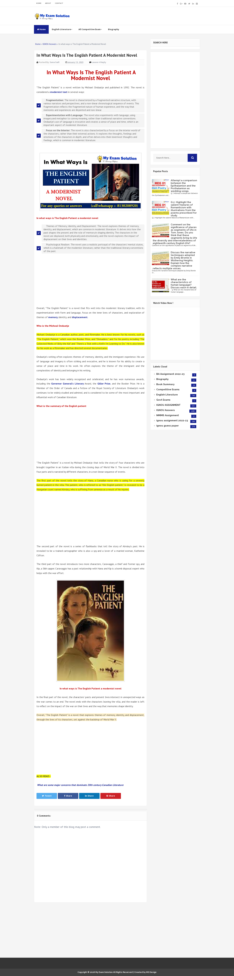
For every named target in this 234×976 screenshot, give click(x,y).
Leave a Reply (99, 62)
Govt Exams (163, 399)
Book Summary (165, 384)
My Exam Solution (104, 972)
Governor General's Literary (67, 383)
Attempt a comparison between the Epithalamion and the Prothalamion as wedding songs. (184, 185)
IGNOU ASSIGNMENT (168, 405)
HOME (38, 3)
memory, (53, 317)
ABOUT (48, 3)
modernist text (58, 91)
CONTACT (59, 3)
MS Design (151, 972)
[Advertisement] (90, 280)
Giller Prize (104, 383)
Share (68, 796)
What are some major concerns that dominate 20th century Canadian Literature (79, 785)
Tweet (47, 796)
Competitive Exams (167, 389)
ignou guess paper (167, 425)
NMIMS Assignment (167, 415)
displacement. (79, 317)
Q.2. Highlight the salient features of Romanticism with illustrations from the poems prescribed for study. (184, 209)
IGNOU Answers (165, 410)
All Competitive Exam (90, 29)
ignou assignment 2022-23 (172, 420)
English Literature (62, 29)
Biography (113, 29)
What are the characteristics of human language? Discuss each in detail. (184, 283)
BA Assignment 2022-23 (170, 374)
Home (41, 29)
